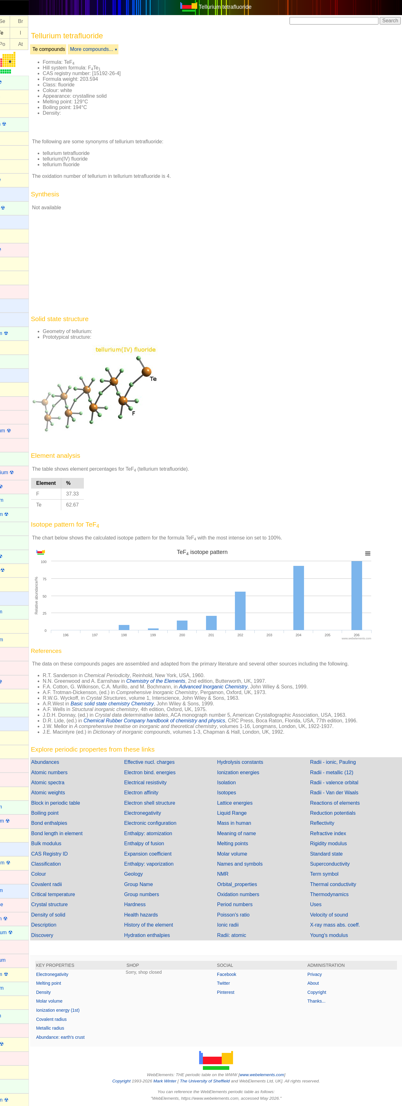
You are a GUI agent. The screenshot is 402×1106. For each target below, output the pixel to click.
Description (71, 925)
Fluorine (13, 583)
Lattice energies (248, 803)
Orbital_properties (251, 884)
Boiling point (72, 813)
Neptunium (16, 1015)
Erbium (12, 528)
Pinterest (239, 992)
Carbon (12, 346)
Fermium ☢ (17, 556)
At (48, 44)
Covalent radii (74, 884)
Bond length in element (84, 833)
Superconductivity (336, 864)
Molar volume (246, 854)
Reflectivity (329, 823)
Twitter (237, 983)
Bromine (13, 277)
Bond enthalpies (77, 823)
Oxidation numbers (252, 894)
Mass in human (248, 823)
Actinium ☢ (17, 82)
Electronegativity (163, 813)
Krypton (13, 793)
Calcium (13, 318)
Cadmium (15, 291)
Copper (12, 444)
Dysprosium (17, 500)
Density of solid (76, 914)
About (320, 983)
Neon (10, 1002)
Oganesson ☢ (20, 1100)
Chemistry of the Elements (183, 681)
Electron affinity (162, 792)
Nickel (11, 1029)
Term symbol (331, 874)
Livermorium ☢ (21, 862)
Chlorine (13, 388)
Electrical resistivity (166, 782)
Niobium (13, 1057)
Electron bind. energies (170, 772)
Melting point (76, 983)
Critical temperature (81, 894)
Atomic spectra (75, 782)
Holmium (14, 709)
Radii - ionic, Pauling (340, 762)
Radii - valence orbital (341, 782)
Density (71, 992)
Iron (8, 778)
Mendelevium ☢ (22, 932)
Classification (73, 864)
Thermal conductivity (340, 884)
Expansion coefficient (168, 854)
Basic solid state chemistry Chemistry (140, 703)
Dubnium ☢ (17, 486)
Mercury (13, 946)
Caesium (14, 305)
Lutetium (14, 876)
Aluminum (15, 109)
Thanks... (323, 1001)
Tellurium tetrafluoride (239, 7)
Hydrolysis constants (254, 762)
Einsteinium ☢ (20, 514)
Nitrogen (13, 1071)
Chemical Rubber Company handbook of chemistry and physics (182, 720)
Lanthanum (17, 806)
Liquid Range (245, 813)
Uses (322, 904)
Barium (12, 193)
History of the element (169, 925)
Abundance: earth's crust (88, 1037)
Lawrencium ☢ (20, 821)
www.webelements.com (275, 1074)
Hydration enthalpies (168, 935)
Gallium (12, 625)
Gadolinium (17, 611)
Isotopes (240, 792)
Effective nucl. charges (170, 762)
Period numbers (248, 904)
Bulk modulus (74, 843)
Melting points (246, 843)
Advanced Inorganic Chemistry (241, 686)
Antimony (14, 137)
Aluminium (16, 96)
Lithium (12, 848)
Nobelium (15, 1085)
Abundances (73, 762)
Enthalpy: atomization (169, 833)
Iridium (11, 765)
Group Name (159, 884)
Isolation (240, 782)
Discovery (70, 935)
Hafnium (13, 667)
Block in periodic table (83, 803)
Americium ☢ (19, 124)
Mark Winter (178, 1081)
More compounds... (119, 49)
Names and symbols (253, 864)
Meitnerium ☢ (19, 918)
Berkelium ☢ (18, 208)
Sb (11, 33)
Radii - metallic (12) (338, 772)
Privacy (321, 974)
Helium (12, 695)
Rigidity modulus (335, 843)
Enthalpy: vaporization (169, 864)
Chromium (16, 402)
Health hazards (162, 914)
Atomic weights (76, 792)
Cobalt (11, 416)
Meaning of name (250, 833)
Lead (10, 834)
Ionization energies (252, 772)
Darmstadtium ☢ (22, 472)
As (11, 21)
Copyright (323, 992)
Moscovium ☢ (19, 974)
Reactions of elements (342, 803)
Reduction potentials (339, 813)
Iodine (11, 751)
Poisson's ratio (247, 914)
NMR (236, 874)
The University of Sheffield (219, 1081)
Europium (15, 542)
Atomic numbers (77, 772)
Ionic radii (241, 925)
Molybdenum (18, 960)
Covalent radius (79, 1019)
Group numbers (162, 894)
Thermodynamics (336, 894)
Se (30, 21)
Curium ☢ (15, 458)
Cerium (12, 361)
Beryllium (14, 221)
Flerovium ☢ (18, 570)
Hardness (155, 904)
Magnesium (17, 890)
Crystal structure (77, 904)
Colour (66, 874)
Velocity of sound (336, 914)
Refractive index (335, 833)
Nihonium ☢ (17, 1044)
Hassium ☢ (17, 681)
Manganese (17, 904)
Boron (11, 263)
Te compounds (76, 49)
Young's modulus (336, 935)
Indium (11, 737)
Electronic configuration (171, 823)
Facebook (240, 974)
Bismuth (13, 235)
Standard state (333, 854)
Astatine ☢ (16, 180)
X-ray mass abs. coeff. (342, 925)
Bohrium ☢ (16, 249)
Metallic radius (78, 1028)
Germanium (17, 639)
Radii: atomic (245, 935)
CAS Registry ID (77, 854)
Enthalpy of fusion (165, 843)
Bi (11, 44)
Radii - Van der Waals (341, 792)
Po (30, 44)
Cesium (12, 374)
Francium (14, 597)
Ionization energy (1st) (85, 1010)
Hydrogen (15, 723)
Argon (11, 151)
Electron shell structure (170, 803)
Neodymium (17, 988)
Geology (154, 874)
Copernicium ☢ (21, 430)
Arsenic (12, 165)
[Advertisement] (277, 93)
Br (48, 21)
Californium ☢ (19, 333)
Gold (9, 653)
